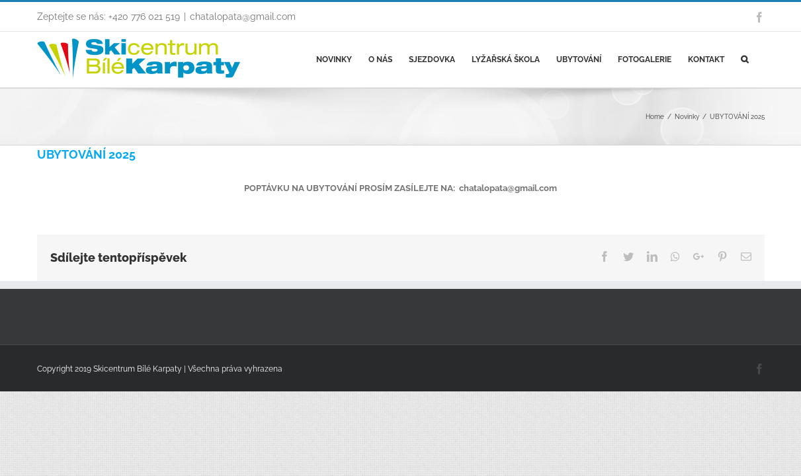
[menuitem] (327, 59)
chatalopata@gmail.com (243, 16)
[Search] (761, 59)
